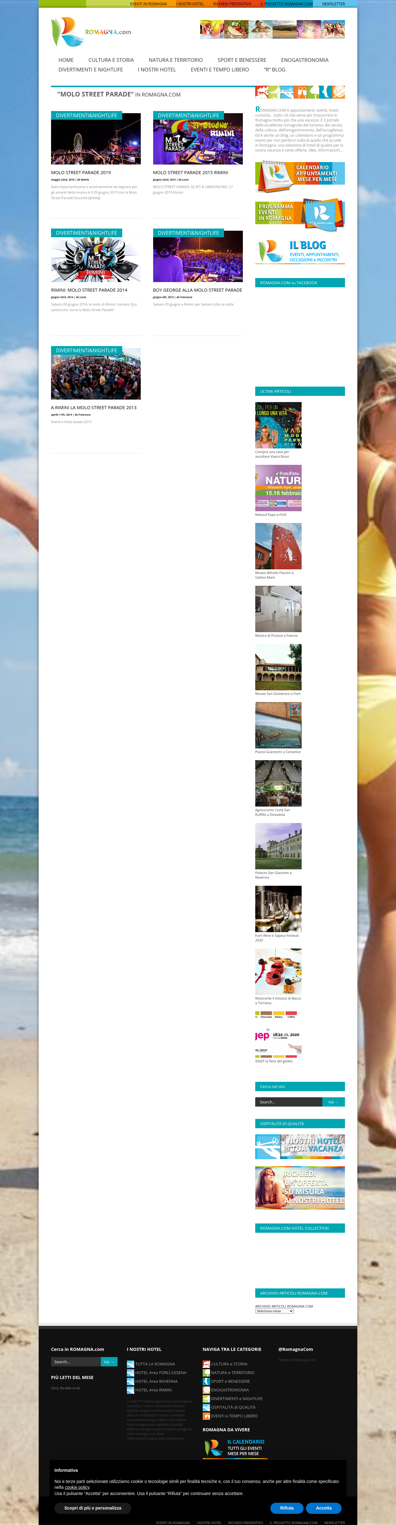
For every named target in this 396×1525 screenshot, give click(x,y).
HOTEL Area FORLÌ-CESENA (157, 1372)
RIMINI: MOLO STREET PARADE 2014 (89, 289)
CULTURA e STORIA (225, 1363)
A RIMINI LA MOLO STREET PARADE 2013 (93, 407)
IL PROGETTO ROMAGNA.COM (286, 3)
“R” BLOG (275, 69)
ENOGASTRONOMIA (305, 59)
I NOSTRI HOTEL (190, 3)
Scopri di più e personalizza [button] (92, 1508)
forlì (138, 1415)
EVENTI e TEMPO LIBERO (230, 1415)
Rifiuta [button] (287, 1508)
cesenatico (134, 1406)
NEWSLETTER (333, 3)
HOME (66, 59)
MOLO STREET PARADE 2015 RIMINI (190, 172)
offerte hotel (166, 1420)
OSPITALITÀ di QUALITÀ (229, 1407)
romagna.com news (150, 1434)
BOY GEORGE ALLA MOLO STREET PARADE (197, 289)
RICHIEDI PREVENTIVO (232, 3)
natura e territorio (172, 1415)
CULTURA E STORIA (111, 59)
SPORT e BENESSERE (226, 1381)
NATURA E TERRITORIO (176, 59)
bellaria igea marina (158, 1401)
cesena (187, 1401)
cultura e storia (153, 1406)
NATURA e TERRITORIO (228, 1372)
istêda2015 (150, 1415)
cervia (177, 1401)
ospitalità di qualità (169, 1424)
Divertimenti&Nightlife (86, 115)
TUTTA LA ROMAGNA (151, 1363)
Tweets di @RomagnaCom (297, 1360)
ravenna (160, 1429)
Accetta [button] (324, 1508)
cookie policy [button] (77, 1487)
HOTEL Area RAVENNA (152, 1381)
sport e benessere (171, 1438)
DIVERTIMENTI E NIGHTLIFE (90, 69)
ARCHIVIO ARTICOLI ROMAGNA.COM (284, 1306)
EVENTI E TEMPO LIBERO (220, 69)
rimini (131, 1434)
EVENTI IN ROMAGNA (148, 3)
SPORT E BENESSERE (242, 59)
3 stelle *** (135, 1401)
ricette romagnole (179, 1429)
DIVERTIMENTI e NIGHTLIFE (233, 1398)
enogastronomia (151, 1410)
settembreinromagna (142, 1438)
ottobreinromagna (140, 1429)
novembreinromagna (142, 1420)
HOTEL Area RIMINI (149, 1389)
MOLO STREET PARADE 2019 (81, 172)
